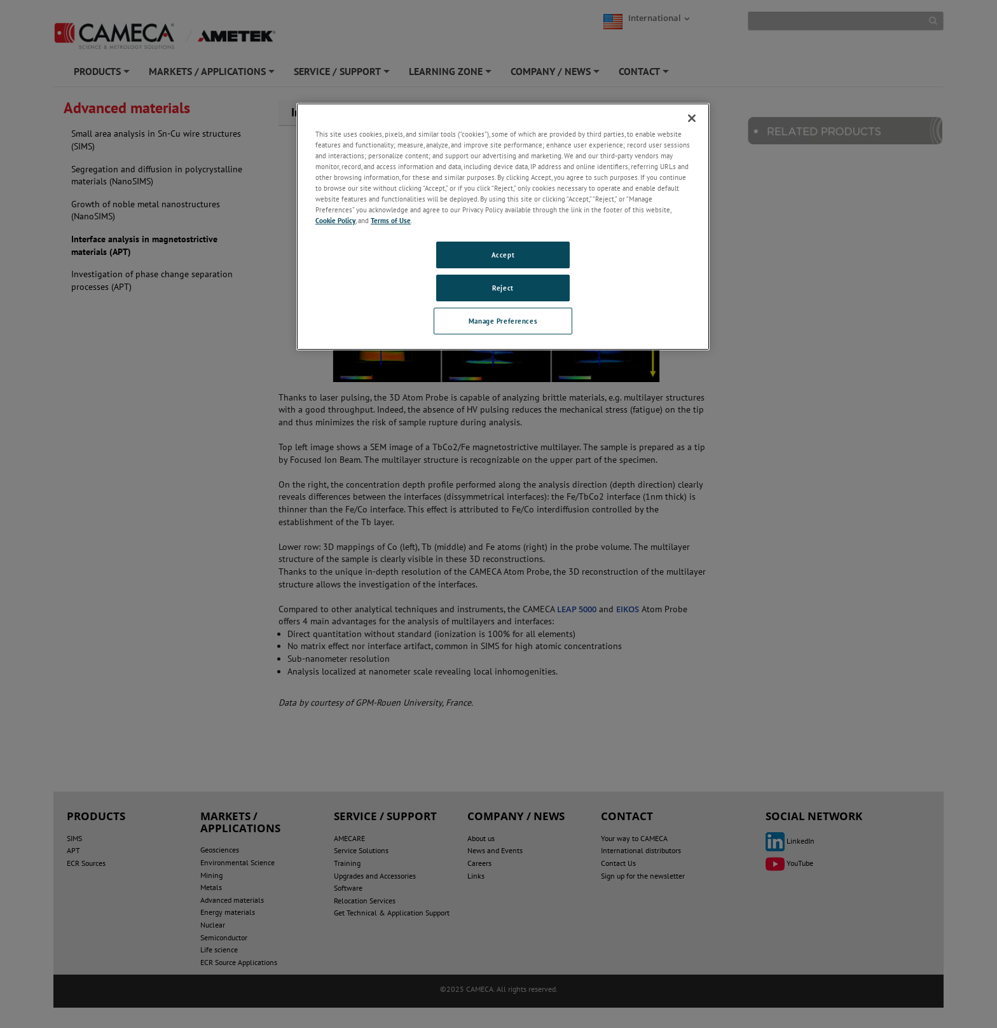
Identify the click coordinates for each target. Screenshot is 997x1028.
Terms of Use (391, 220)
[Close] (692, 118)
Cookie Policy (335, 220)
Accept (503, 254)
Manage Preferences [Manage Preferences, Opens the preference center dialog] (503, 321)
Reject (502, 287)
